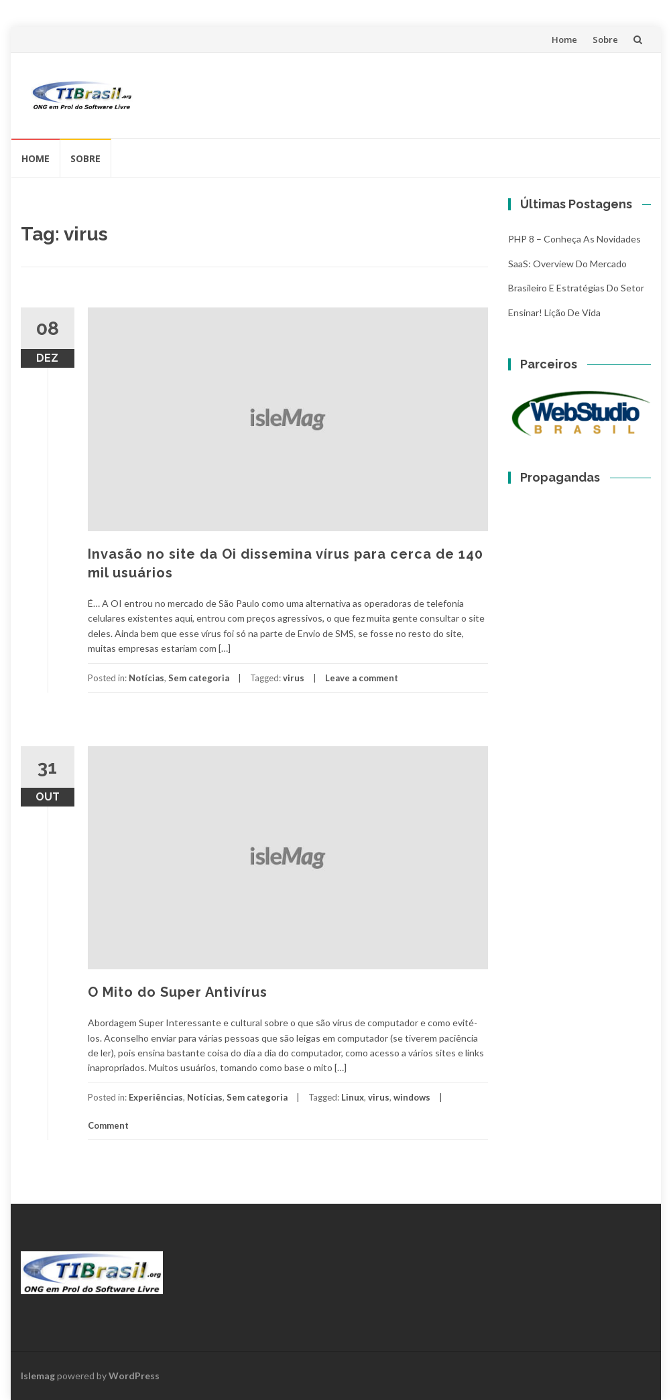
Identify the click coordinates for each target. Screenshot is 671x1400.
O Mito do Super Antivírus (177, 992)
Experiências (156, 1097)
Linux (352, 1097)
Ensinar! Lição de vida (554, 312)
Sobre (605, 39)
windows (411, 1097)
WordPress (134, 1375)
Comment (108, 1125)
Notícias (146, 678)
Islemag (38, 1375)
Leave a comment (361, 678)
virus (293, 678)
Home (564, 39)
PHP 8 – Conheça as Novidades (574, 238)
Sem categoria (198, 678)
